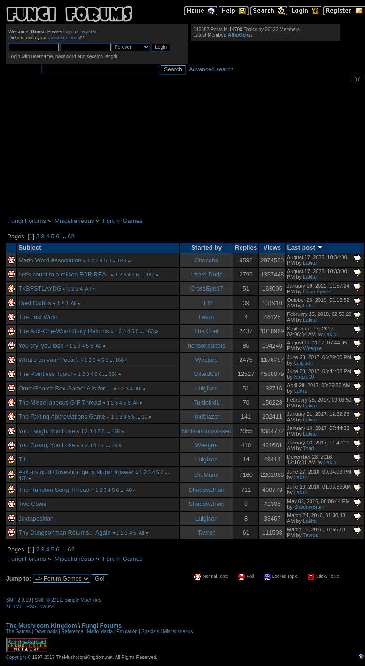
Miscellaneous (178, 631)
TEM (206, 302)
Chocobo (206, 260)
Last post (305, 247)
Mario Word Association (49, 260)
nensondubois (206, 345)
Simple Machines (82, 600)
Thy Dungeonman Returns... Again (64, 532)
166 (119, 360)
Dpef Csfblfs (34, 302)
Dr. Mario (206, 474)
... (64, 236)
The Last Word (38, 317)
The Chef (206, 331)
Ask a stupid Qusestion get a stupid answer (75, 471)
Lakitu (310, 263)
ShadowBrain (207, 489)
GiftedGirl (206, 373)
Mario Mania (100, 631)
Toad (308, 448)
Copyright (16, 657)
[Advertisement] (185, 149)
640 (122, 260)
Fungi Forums (102, 625)
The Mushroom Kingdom (41, 625)
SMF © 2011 (48, 600)
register (88, 31)
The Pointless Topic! (45, 373)
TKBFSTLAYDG (40, 288)
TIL (22, 459)
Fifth (308, 305)
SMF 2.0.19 (18, 600)
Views (272, 247)
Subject (29, 247)
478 (22, 478)
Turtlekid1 (207, 402)
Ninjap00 (304, 377)
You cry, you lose (40, 345)
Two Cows (32, 503)
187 (150, 274)
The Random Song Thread (53, 489)
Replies (246, 247)
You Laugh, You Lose (46, 431)
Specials (150, 631)
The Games (18, 631)
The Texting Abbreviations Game (61, 416)
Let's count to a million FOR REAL (63, 274)
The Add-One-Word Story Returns (63, 331)
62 (71, 236)
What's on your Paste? (48, 359)
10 (145, 417)
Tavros (207, 532)
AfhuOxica (240, 35)
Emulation (126, 631)
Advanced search (211, 69)
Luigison (303, 363)
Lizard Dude (206, 274)
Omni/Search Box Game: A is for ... (64, 388)
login (68, 31)
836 (113, 374)
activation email (64, 37)
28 (114, 445)
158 (115, 431)
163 (149, 331)
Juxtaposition (36, 518)
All (88, 288)
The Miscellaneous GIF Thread (59, 402)
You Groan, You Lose (46, 445)
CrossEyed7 (206, 288)
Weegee (312, 348)
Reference (72, 631)
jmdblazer (206, 416)
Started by (206, 247)
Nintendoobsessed (207, 431)
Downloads (45, 631)
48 (129, 490)
